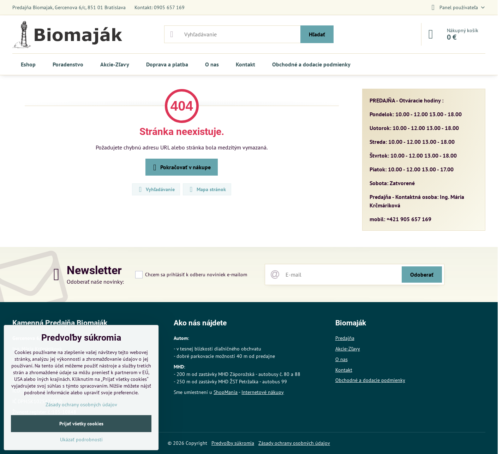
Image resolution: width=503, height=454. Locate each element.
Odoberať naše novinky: (95, 281)
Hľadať (317, 34)
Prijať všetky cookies (81, 423)
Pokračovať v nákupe (180, 167)
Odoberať (421, 274)
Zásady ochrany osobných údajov (294, 443)
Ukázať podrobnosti (81, 439)
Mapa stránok (206, 189)
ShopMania (226, 392)
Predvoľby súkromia (232, 443)
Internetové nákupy (262, 392)
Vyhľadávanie (156, 189)
